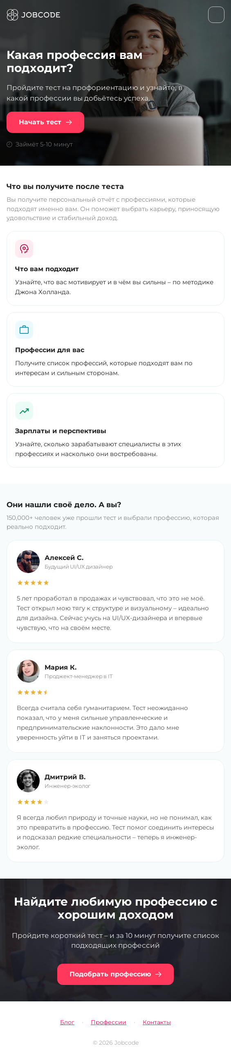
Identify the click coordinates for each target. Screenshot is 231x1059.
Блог (67, 1022)
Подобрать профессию (115, 974)
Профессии (108, 1022)
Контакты (157, 1022)
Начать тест (45, 122)
